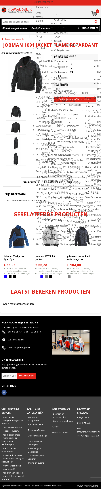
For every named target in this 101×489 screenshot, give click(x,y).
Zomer (56, 426)
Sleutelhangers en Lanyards (38, 160)
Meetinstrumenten (75, 244)
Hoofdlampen (75, 188)
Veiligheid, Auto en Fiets (38, 203)
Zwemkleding (63, 130)
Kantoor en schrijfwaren (34, 419)
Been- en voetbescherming (45, 72)
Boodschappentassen (57, 44)
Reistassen (57, 181)
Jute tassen (57, 90)
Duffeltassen (57, 66)
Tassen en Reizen (36, 430)
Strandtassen (57, 214)
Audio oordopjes (69, 111)
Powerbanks (69, 166)
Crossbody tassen (57, 20)
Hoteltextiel (45, 66)
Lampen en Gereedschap (38, 119)
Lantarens (75, 194)
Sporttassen (57, 209)
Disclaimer (56, 485)
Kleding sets (63, 237)
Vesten (45, 231)
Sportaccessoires (63, 209)
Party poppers (81, 212)
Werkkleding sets (45, 237)
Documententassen (57, 55)
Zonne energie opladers (69, 237)
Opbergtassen (57, 154)
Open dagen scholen (63, 421)
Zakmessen (75, 239)
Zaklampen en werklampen (75, 228)
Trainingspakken (63, 244)
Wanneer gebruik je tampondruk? (12, 467)
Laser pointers (69, 159)
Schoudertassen (57, 203)
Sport (38, 196)
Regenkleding (45, 188)
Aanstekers (38, 7)
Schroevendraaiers (75, 210)
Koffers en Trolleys (57, 122)
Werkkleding (41, 60)
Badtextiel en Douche (51, 99)
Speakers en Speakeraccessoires (69, 186)
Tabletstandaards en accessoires (69, 198)
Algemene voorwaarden (12, 485)
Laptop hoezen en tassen (57, 134)
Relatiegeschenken (35, 2)
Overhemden (45, 162)
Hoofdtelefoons (69, 141)
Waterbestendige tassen (57, 232)
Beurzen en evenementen (59, 415)
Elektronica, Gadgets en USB (38, 33)
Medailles (81, 227)
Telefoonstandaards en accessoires (69, 210)
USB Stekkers (69, 222)
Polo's (45, 167)
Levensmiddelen (38, 239)
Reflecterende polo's (45, 174)
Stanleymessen (75, 216)
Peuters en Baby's (51, 203)
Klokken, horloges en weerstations (38, 103)
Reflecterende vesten (45, 182)
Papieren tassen (57, 169)
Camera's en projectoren (69, 119)
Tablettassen (57, 220)
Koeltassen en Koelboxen (57, 111)
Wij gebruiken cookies (41, 485)
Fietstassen (57, 72)
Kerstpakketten (60, 432)
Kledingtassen (57, 104)
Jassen (45, 133)
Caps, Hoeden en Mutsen (45, 101)
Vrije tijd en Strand (38, 218)
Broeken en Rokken (45, 90)
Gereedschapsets (75, 177)
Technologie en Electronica (35, 450)
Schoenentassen (57, 198)
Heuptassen (57, 83)
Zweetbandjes (63, 231)
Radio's (69, 172)
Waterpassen (75, 221)
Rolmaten (75, 205)
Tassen (54, 14)
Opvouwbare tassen (57, 161)
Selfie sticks (69, 178)
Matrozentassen (57, 149)
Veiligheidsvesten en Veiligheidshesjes (45, 220)
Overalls (45, 156)
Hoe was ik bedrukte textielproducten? (12, 429)
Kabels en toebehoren (69, 148)
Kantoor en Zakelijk (38, 70)
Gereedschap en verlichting (72, 161)
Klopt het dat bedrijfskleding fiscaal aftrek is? (12, 420)
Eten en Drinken (35, 424)
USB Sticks (69, 229)
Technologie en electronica (66, 94)
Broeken (63, 141)
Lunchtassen (57, 27)
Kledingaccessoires (45, 139)
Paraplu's (38, 129)
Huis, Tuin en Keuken (38, 54)
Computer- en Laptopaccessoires (69, 131)
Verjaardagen (81, 206)
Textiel (48, 92)
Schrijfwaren (38, 148)
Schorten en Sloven (45, 195)
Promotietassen (57, 176)
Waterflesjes (38, 233)
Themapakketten (38, 244)
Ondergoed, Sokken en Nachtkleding (51, 182)
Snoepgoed (38, 171)
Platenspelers (69, 104)
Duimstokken (75, 172)
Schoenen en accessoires (63, 198)
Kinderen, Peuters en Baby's (38, 87)
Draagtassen (57, 61)
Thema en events (78, 195)
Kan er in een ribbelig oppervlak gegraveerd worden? (13, 476)
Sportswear (90, 125)
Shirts (63, 220)
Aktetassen (57, 239)
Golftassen (57, 244)
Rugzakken (57, 192)
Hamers (75, 183)
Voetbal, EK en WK (81, 233)
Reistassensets (57, 187)
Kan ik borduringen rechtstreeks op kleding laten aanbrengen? (11, 439)
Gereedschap (45, 116)
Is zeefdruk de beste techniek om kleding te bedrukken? (13, 458)
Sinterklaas (38, 154)
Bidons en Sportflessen (38, 21)
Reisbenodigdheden (38, 143)
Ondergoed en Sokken (45, 145)
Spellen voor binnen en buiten (38, 178)
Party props (81, 220)
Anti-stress (38, 14)
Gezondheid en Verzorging (35, 443)
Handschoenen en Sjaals (45, 123)
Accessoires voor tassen (57, 34)
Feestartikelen (38, 48)
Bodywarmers (45, 83)
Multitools (75, 199)
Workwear (97, 60)
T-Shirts (45, 212)
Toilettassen (57, 225)
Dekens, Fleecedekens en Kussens (51, 144)
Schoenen (51, 244)
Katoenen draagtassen (57, 97)
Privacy (27, 485)
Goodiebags (57, 77)
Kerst (38, 81)
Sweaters (45, 206)
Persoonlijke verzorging (38, 136)
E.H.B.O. (45, 244)
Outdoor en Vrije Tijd (37, 435)
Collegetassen (57, 50)
